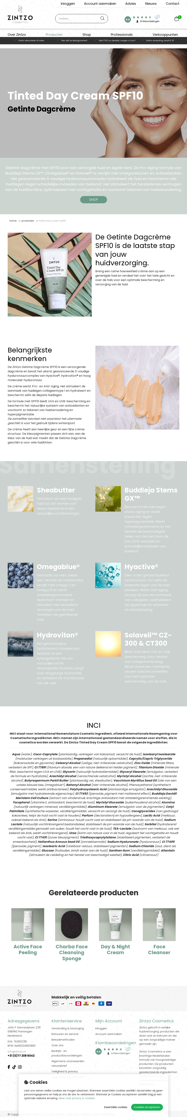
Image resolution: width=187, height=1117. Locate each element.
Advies (130, 3)
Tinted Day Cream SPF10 (52, 220)
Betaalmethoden (63, 1040)
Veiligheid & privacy (64, 1071)
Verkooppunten (165, 35)
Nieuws (151, 3)
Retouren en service (65, 1034)
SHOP (93, 199)
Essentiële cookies (115, 1107)
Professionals (122, 35)
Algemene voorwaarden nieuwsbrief (67, 1063)
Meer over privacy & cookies (77, 1098)
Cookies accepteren (147, 1107)
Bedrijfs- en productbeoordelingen (66, 1053)
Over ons (57, 1045)
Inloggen (68, 3)
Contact (172, 3)
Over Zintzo (17, 35)
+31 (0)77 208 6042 (21, 1056)
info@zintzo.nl (17, 1051)
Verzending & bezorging (67, 1028)
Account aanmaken (100, 3)
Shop (87, 35)
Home (13, 220)
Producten (54, 35)
